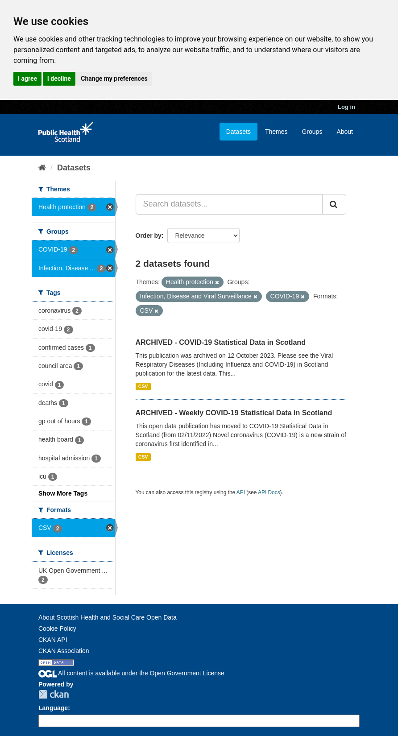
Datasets (238, 131)
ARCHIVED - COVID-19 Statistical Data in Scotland (221, 342)
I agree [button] (27, 78)
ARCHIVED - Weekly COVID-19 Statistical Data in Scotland (234, 413)
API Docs (269, 492)
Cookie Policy (57, 628)
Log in (346, 106)
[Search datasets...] (229, 204)
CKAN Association (63, 650)
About (344, 131)
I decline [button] (59, 78)
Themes (276, 131)
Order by (149, 235)
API (240, 492)
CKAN (53, 694)
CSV (143, 386)
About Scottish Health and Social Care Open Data (107, 617)
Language (53, 707)
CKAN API (52, 639)
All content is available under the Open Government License (131, 673)
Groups (312, 131)
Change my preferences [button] (114, 78)
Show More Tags (62, 493)
